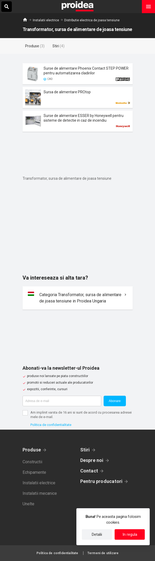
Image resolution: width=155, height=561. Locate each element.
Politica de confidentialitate (50, 425)
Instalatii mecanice (40, 493)
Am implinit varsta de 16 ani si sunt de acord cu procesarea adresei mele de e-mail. (81, 414)
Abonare (115, 401)
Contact (89, 470)
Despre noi (92, 460)
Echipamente (34, 472)
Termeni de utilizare (103, 553)
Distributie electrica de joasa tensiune (92, 20)
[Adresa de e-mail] (62, 401)
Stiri (85, 449)
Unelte (28, 503)
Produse (32, 449)
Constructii (32, 461)
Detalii (97, 534)
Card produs (78, 73)
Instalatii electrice (46, 20)
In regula (129, 534)
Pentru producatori (101, 481)
